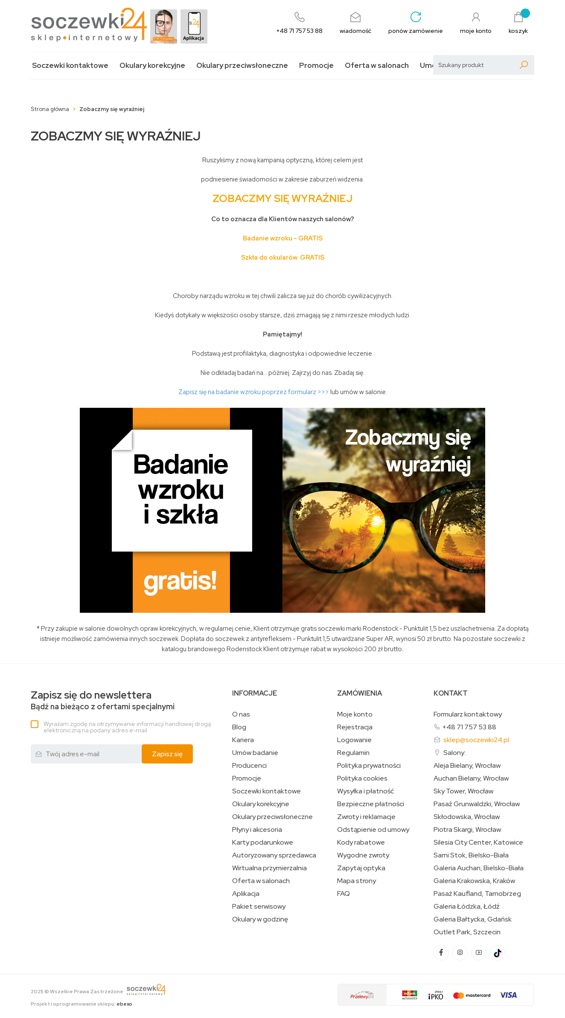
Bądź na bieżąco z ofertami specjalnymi (103, 700)
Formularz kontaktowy (468, 714)
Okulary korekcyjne (152, 65)
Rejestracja (355, 727)
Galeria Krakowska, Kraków (474, 881)
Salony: (454, 752)
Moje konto (355, 714)
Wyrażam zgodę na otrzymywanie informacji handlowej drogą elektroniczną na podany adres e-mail (127, 727)
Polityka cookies (362, 778)
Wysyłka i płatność (365, 791)
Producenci (249, 765)
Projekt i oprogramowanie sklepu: (81, 1003)
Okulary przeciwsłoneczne (242, 65)
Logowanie (354, 740)
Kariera (243, 740)
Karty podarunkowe (262, 842)
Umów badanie (255, 753)
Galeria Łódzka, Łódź (467, 906)
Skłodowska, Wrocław (467, 817)
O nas (241, 714)
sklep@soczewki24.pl (476, 739)
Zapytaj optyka (361, 868)
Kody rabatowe (361, 842)
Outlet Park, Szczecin (467, 932)
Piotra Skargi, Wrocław (467, 829)
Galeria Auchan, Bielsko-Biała (479, 868)
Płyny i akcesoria (257, 829)
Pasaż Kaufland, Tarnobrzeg (477, 893)
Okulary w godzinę (260, 919)
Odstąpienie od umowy (373, 829)
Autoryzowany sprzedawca (274, 855)
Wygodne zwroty (363, 855)
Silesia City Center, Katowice (478, 842)
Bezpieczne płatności (370, 804)
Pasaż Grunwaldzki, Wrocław (477, 804)
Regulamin (353, 753)
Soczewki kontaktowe (70, 65)
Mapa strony (356, 881)
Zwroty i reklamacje (366, 817)
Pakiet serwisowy (258, 906)
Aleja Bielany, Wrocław (467, 765)
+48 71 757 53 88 (469, 727)
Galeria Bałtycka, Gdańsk (473, 919)
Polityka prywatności (369, 765)
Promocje (316, 65)
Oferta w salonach (377, 65)
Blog (239, 727)
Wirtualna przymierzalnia (269, 868)
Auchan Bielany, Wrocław (471, 778)
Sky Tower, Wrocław (463, 791)
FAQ (343, 893)
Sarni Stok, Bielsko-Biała (471, 855)
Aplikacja (245, 893)
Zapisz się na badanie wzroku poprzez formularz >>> (254, 392)
